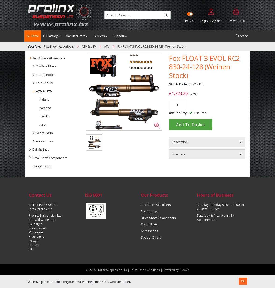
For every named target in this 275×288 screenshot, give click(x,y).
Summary (178, 154)
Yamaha (45, 108)
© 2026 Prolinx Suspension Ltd (106, 270)
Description (180, 142)
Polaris (44, 99)
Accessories (41, 141)
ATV (42, 124)
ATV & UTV (40, 91)
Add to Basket (190, 124)
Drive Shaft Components (48, 158)
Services (99, 36)
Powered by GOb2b (176, 270)
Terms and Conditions (145, 270)
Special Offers (42, 166)
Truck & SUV (41, 83)
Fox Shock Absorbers (47, 58)
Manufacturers (75, 36)
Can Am (44, 116)
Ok (243, 281)
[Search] (166, 15)
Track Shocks (42, 75)
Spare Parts (41, 133)
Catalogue (52, 36)
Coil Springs (39, 149)
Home (33, 36)
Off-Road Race (42, 66)
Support (118, 36)
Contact (241, 36)
